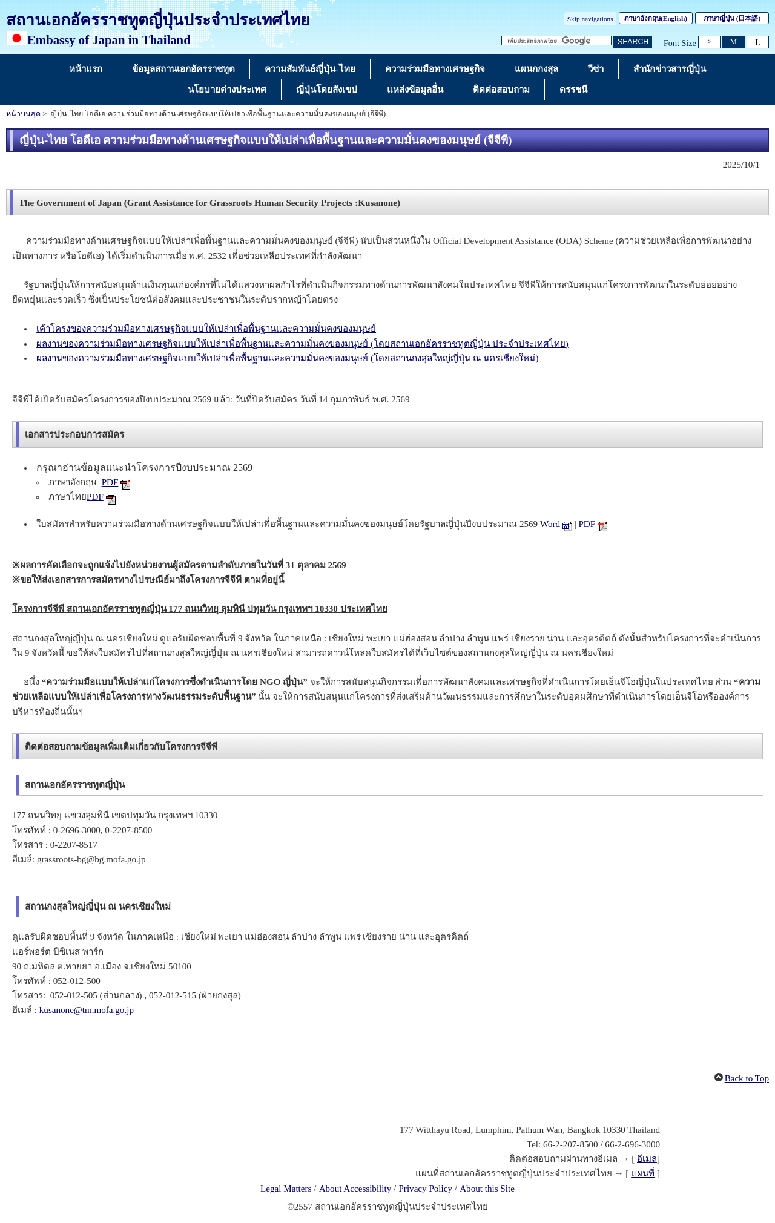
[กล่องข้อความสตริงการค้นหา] (556, 41)
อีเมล (647, 1159)
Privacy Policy (425, 1189)
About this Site (487, 1189)
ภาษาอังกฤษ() (655, 18)
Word (550, 524)
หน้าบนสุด (23, 114)
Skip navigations (590, 18)
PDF (110, 482)
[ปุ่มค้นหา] (632, 42)
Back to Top (747, 1078)
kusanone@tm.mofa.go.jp (86, 1010)
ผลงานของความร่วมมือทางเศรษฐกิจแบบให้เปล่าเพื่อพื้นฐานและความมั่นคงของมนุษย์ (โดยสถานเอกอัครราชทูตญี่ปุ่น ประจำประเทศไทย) (302, 344)
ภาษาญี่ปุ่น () (732, 18)
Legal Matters (285, 1189)
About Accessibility (355, 1189)
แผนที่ (643, 1173)
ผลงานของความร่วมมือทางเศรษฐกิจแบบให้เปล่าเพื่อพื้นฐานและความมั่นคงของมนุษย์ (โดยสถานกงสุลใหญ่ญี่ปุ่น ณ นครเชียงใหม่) (287, 358)
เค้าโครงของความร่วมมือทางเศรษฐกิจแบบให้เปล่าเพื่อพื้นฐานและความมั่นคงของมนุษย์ (206, 328)
